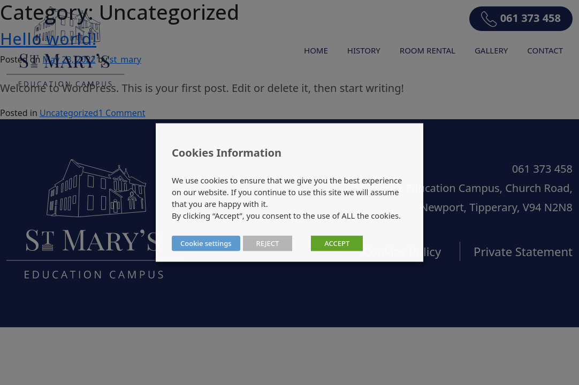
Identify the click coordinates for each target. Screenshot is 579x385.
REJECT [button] (267, 243)
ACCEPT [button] (336, 243)
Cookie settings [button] (206, 243)
